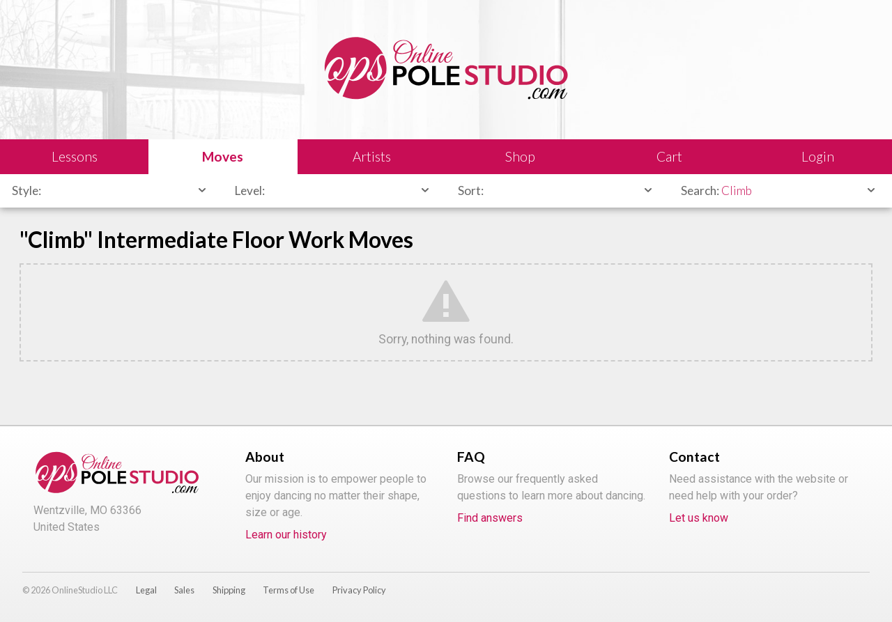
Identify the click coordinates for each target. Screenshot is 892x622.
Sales (184, 590)
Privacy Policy (359, 590)
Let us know (698, 517)
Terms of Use (288, 590)
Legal (146, 590)
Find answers (490, 517)
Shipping (229, 590)
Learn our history (286, 534)
